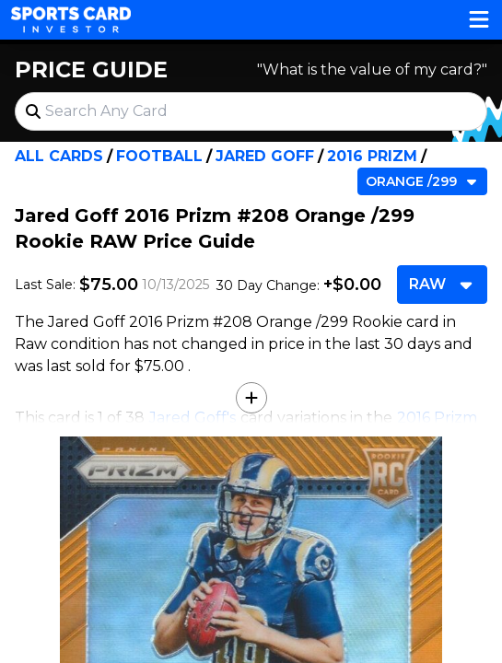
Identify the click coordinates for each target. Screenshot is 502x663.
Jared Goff (265, 156)
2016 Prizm (372, 156)
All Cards (59, 156)
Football (159, 156)
